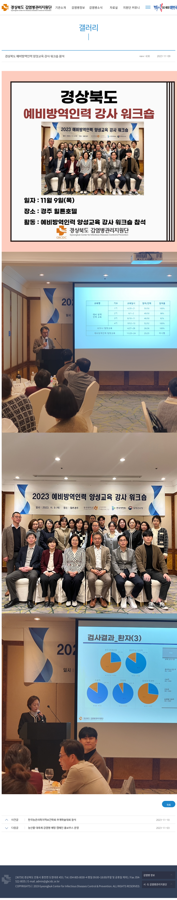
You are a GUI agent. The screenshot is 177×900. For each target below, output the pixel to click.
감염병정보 (78, 7)
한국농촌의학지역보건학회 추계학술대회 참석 (52, 821)
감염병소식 (96, 7)
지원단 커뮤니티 (131, 10)
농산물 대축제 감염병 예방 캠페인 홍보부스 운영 (53, 830)
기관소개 (60, 7)
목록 (166, 805)
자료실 (114, 7)
